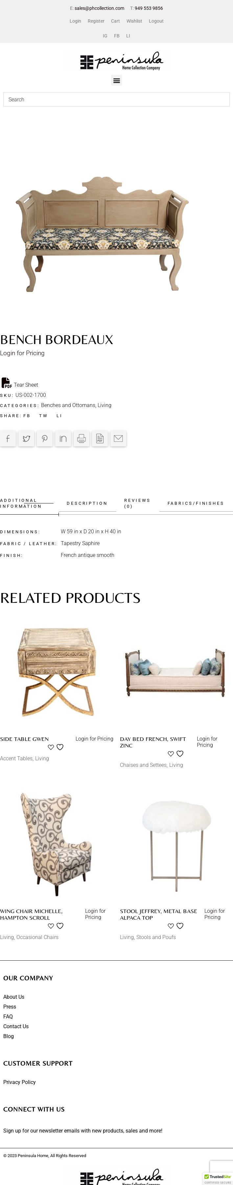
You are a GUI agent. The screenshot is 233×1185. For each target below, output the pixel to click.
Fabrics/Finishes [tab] (196, 503)
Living (104, 405)
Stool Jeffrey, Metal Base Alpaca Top (158, 914)
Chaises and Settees (143, 765)
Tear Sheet (20, 383)
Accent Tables (16, 758)
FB (117, 35)
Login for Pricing (22, 353)
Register (96, 21)
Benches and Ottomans (68, 405)
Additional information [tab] (21, 503)
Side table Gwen (24, 738)
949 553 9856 (149, 8)
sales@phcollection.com (99, 8)
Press (9, 1007)
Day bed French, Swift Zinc (153, 742)
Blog (8, 1036)
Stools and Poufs (156, 937)
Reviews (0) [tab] (137, 503)
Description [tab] (85, 503)
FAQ (8, 1016)
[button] (116, 80)
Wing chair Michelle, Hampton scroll (31, 914)
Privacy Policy (19, 1082)
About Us (13, 997)
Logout (156, 21)
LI (128, 35)
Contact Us (16, 1026)
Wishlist (134, 21)
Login (75, 21)
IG (105, 35)
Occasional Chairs (37, 937)
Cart (115, 21)
